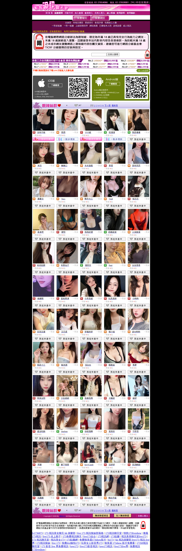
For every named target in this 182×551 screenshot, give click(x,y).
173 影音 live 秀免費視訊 (54, 546)
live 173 (56, 543)
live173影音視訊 (89, 546)
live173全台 (89, 536)
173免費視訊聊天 (72, 536)
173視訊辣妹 (43, 543)
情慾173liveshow (132, 533)
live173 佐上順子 (52, 536)
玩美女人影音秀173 (92, 543)
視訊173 (62, 516)
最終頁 (115, 105)
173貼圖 (115, 536)
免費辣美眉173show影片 (92, 539)
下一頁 (107, 105)
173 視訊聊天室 (40, 539)
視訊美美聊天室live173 (133, 536)
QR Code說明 (143, 70)
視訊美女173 (58, 539)
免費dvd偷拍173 (70, 543)
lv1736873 (37, 533)
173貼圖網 (72, 539)
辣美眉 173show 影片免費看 (119, 543)
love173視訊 (106, 546)
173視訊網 (103, 536)
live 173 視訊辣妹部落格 (90, 533)
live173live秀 (121, 546)
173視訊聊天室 (113, 533)
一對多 (52, 132)
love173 (74, 546)
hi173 (111, 539)
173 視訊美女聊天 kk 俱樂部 (60, 533)
